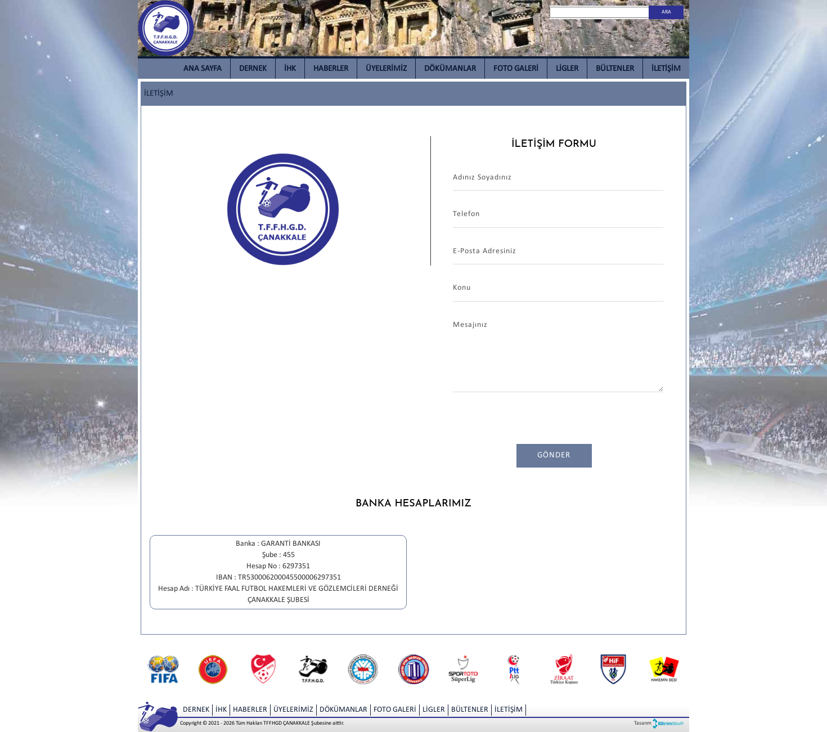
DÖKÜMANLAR (450, 69)
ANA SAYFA (202, 69)
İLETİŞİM (666, 69)
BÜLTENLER (615, 69)
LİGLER (567, 69)
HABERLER (330, 69)
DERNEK (253, 69)
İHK (290, 69)
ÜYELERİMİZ (386, 69)
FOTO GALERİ (515, 69)
